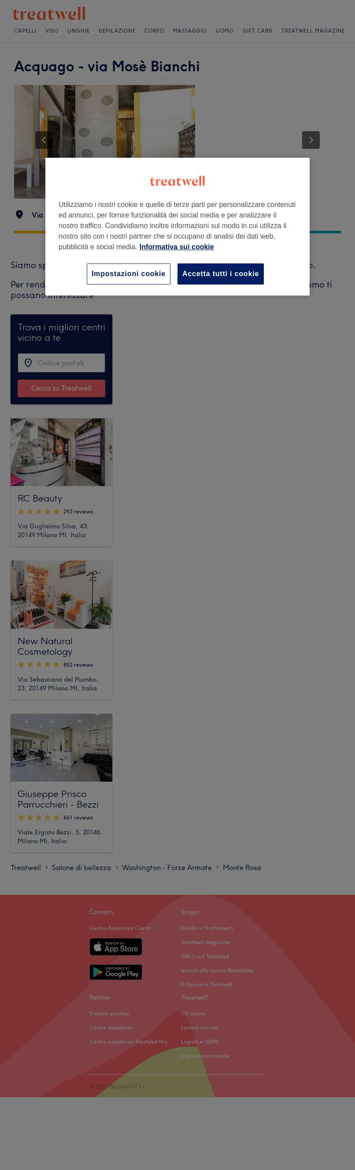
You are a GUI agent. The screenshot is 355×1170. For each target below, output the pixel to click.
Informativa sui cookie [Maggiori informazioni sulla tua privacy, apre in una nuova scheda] (177, 247)
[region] (177, 226)
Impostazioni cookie (129, 273)
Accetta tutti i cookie (220, 273)
